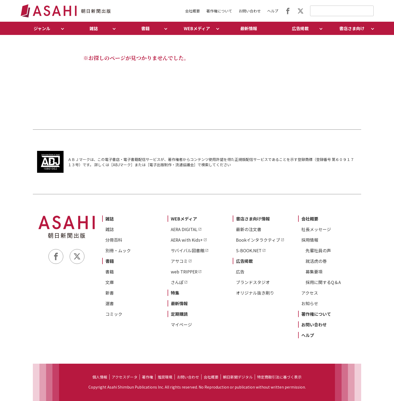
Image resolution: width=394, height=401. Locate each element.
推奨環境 (165, 377)
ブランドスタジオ (253, 282)
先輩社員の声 (318, 250)
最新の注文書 (248, 229)
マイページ (181, 324)
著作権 (147, 377)
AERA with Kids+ (187, 240)
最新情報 (248, 28)
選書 (109, 303)
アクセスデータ (124, 377)
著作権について (219, 10)
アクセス (309, 293)
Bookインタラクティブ (258, 240)
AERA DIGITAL (184, 229)
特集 (175, 293)
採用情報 (309, 240)
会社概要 (192, 10)
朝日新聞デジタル (238, 377)
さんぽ (177, 282)
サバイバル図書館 (187, 250)
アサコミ (179, 261)
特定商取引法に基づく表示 (279, 377)
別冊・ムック (118, 250)
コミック (113, 314)
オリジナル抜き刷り (255, 293)
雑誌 (109, 218)
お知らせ (309, 303)
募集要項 (314, 271)
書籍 (109, 261)
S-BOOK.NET (249, 250)
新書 (109, 293)
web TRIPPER (184, 271)
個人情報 (99, 377)
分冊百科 (113, 240)
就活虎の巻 (316, 261)
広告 (240, 271)
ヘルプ (272, 10)
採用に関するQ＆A (323, 282)
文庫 (109, 282)
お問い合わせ (250, 10)
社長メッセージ (316, 229)
